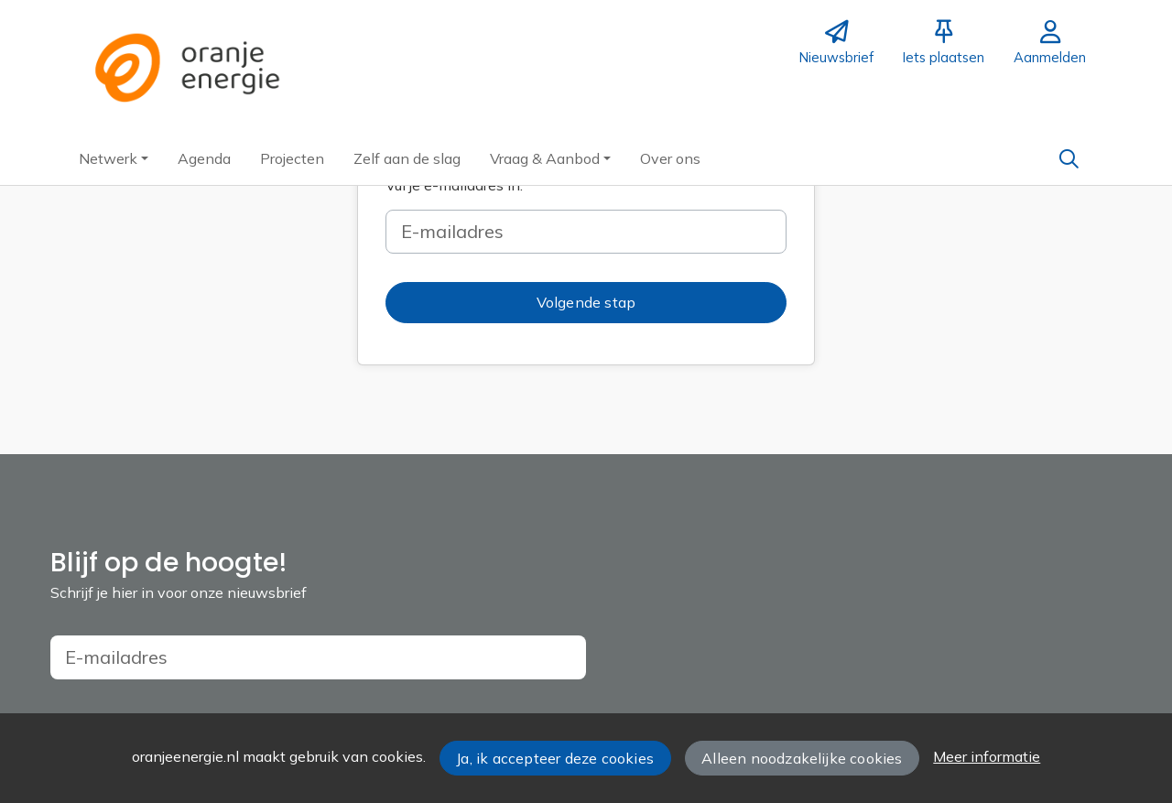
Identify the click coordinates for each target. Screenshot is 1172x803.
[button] (113, 158)
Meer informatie (986, 756)
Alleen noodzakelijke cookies (801, 758)
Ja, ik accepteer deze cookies (555, 758)
